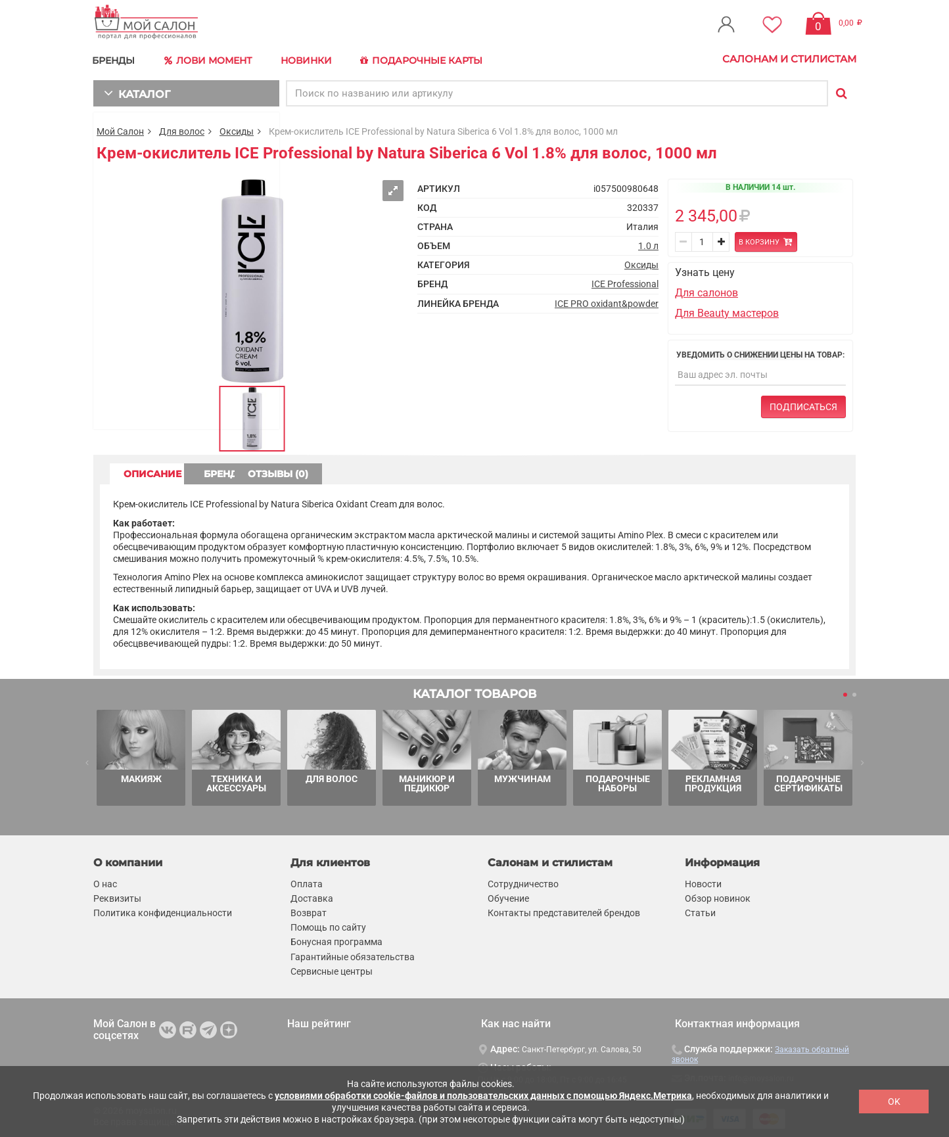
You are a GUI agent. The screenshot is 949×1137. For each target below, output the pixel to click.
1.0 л (648, 244)
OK (894, 1101)
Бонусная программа (336, 940)
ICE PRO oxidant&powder (607, 301)
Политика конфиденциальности (162, 911)
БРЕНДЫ (116, 59)
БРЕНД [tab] (276, 471)
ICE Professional (625, 282)
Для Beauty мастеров (727, 310)
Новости (703, 881)
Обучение (508, 896)
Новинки (312, 59)
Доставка (311, 896)
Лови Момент (213, 59)
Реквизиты (117, 896)
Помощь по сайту (328, 925)
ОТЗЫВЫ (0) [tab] (389, 471)
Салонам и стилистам (789, 59)
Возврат (308, 911)
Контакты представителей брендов (564, 911)
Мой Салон (120, 129)
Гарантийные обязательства (352, 954)
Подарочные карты (430, 59)
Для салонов (706, 291)
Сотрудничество (523, 881)
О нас (105, 881)
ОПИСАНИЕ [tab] (162, 471)
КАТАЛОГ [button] (134, 90)
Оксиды (237, 129)
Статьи (700, 911)
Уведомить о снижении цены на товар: (760, 352)
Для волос (181, 129)
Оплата (306, 881)
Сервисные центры (331, 968)
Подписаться (803, 405)
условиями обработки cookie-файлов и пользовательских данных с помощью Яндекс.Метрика (483, 1095)
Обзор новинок (718, 896)
